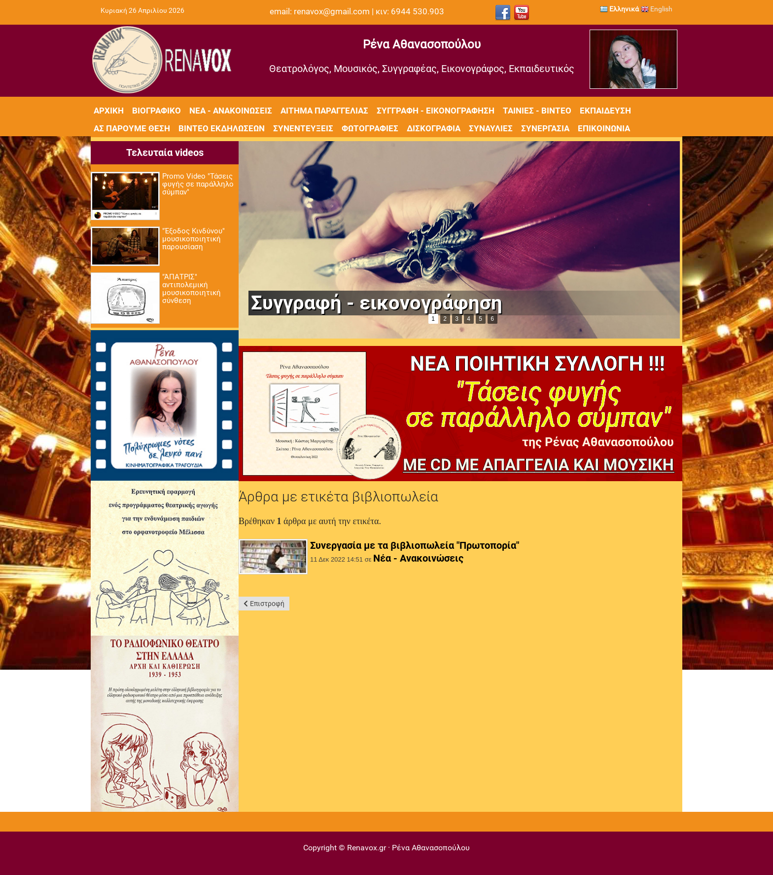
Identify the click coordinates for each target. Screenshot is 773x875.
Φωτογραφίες (370, 128)
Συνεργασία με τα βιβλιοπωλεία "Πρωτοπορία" (414, 545)
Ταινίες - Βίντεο (537, 110)
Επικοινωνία (604, 128)
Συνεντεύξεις (303, 128)
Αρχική (109, 110)
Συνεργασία (545, 128)
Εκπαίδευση (605, 110)
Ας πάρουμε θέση (132, 128)
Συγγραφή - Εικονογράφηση (435, 110)
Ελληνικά (619, 9)
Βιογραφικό (156, 110)
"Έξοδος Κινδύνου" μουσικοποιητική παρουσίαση (193, 239)
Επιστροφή (267, 604)
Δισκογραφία (433, 128)
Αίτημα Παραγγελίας (324, 110)
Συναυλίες (491, 128)
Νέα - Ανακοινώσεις (230, 110)
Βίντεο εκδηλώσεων (221, 128)
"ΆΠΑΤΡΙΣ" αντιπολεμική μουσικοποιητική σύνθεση (191, 288)
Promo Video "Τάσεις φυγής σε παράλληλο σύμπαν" (198, 184)
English (656, 9)
